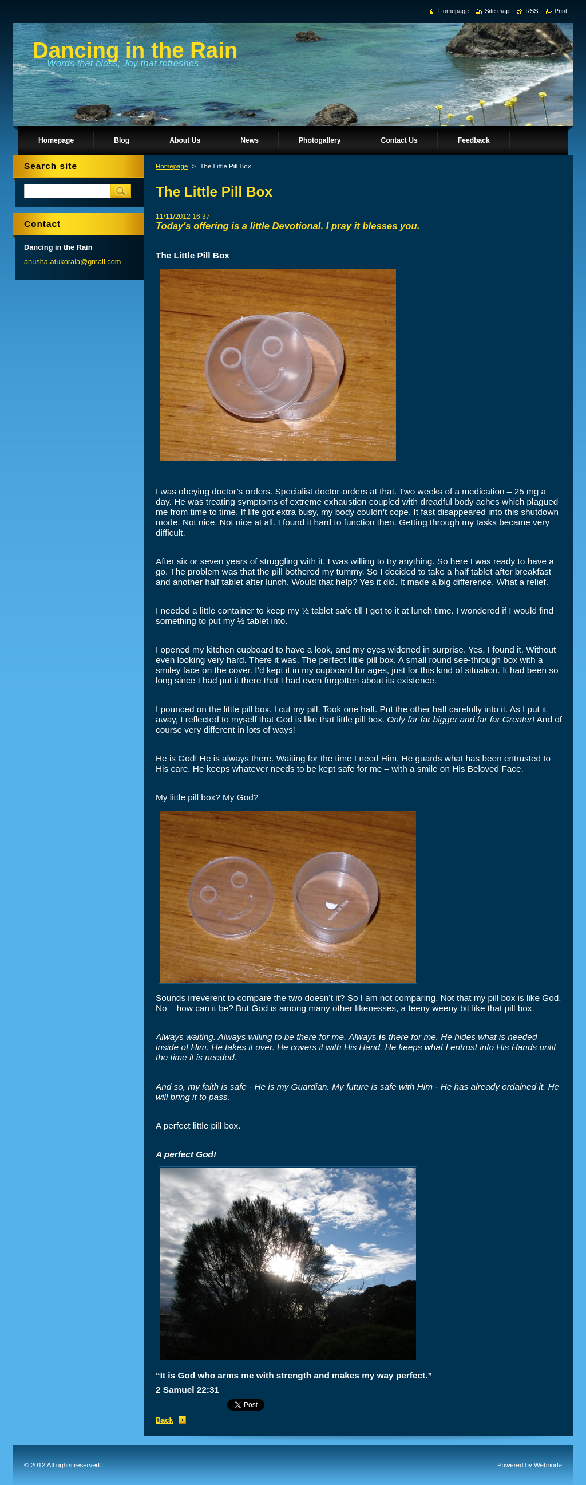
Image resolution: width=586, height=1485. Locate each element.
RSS (531, 10)
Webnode (548, 1465)
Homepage (172, 166)
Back (164, 1420)
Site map (497, 10)
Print (561, 10)
